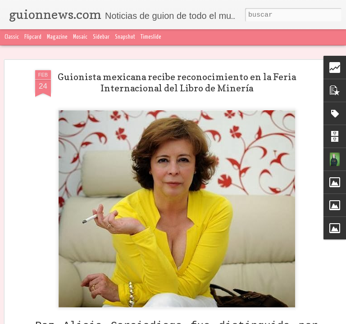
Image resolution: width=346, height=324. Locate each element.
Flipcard (32, 37)
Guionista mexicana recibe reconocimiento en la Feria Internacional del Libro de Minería (177, 83)
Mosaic (80, 37)
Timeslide (151, 37)
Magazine (57, 37)
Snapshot (125, 37)
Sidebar (101, 37)
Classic (12, 37)
